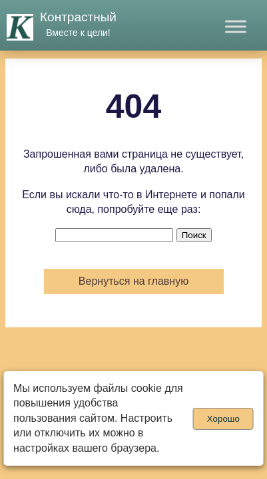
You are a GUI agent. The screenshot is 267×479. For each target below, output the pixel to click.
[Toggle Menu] (235, 26)
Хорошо (223, 419)
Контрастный (78, 17)
